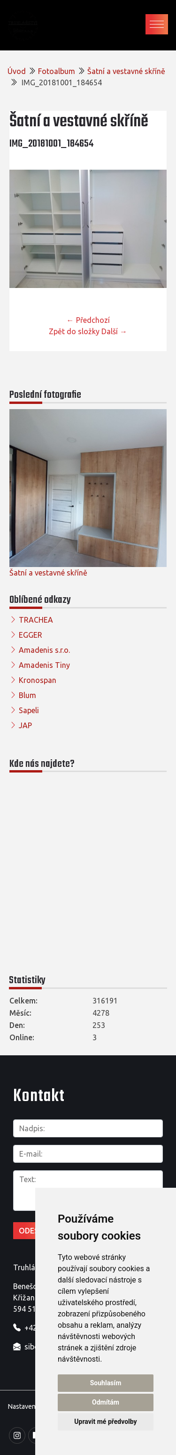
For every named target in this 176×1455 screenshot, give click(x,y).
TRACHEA (36, 620)
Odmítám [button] (105, 1402)
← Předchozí (88, 320)
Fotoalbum (56, 71)
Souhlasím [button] (106, 1383)
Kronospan (37, 680)
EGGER (30, 635)
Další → (114, 331)
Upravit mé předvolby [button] (105, 1421)
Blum (27, 695)
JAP (25, 725)
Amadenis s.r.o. (44, 650)
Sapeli (29, 710)
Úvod (17, 71)
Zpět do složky (74, 331)
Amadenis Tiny (44, 665)
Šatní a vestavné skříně (126, 71)
